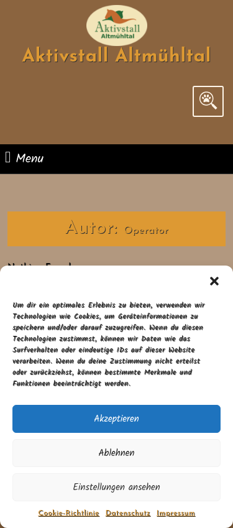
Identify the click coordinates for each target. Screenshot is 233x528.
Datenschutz (128, 513)
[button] (214, 281)
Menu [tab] (24, 159)
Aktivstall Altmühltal (116, 57)
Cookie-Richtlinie (68, 513)
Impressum (176, 513)
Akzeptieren (116, 419)
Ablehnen (116, 453)
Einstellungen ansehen (116, 487)
